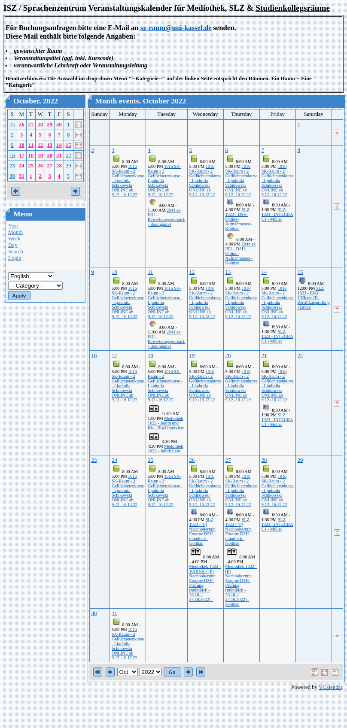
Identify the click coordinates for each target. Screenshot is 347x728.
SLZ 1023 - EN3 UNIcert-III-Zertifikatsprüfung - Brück (314, 297)
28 (40, 124)
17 (21, 155)
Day (12, 245)
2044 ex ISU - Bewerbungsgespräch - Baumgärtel (167, 217)
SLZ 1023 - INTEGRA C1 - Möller (277, 214)
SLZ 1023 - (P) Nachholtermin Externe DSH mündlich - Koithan (202, 531)
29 (49, 124)
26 (21, 124)
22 (68, 155)
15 (68, 145)
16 (12, 155)
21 (59, 155)
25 (12, 124)
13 (49, 145)
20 (49, 155)
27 (31, 124)
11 (30, 145)
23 (12, 166)
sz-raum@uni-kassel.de (176, 28)
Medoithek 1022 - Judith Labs (165, 448)
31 (21, 176)
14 (59, 145)
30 (59, 124)
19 (40, 155)
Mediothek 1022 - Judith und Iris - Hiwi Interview (166, 423)
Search (15, 252)
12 (40, 145)
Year (13, 226)
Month (15, 232)
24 (21, 166)
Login (14, 258)
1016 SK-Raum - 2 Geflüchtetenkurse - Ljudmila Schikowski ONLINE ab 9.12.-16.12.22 (128, 180)
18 (31, 155)
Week (14, 239)
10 (21, 145)
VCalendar (330, 687)
